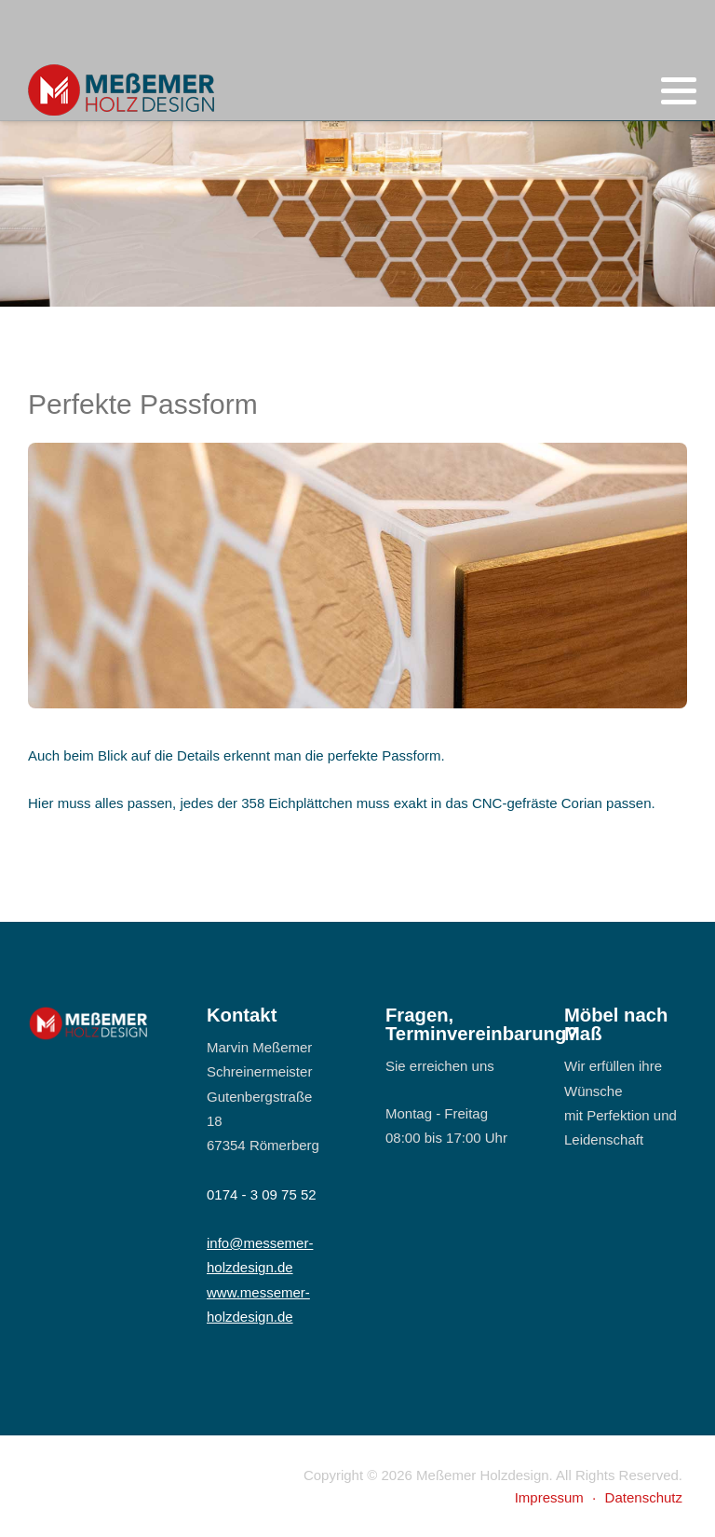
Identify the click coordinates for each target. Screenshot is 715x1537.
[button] (678, 91)
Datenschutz (643, 1497)
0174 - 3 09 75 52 (262, 1194)
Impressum (549, 1497)
